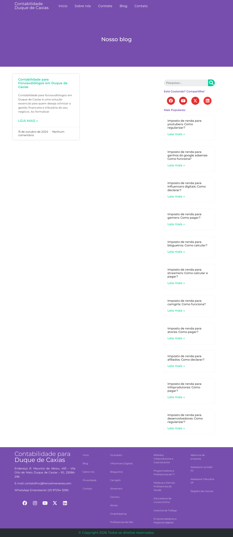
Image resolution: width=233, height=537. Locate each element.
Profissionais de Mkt (121, 522)
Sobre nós (83, 6)
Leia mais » (28, 121)
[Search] (211, 82)
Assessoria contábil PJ (201, 469)
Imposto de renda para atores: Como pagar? (184, 330)
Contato (141, 6)
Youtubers (116, 455)
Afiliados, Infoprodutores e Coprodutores (163, 459)
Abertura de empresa (198, 457)
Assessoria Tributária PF (202, 481)
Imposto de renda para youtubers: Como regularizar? (184, 124)
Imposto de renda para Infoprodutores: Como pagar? (184, 387)
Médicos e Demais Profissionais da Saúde (164, 486)
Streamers (116, 488)
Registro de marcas (202, 491)
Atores (114, 505)
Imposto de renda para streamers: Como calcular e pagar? (187, 273)
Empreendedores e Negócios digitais (165, 520)
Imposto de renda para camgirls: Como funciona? (186, 302)
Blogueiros (116, 471)
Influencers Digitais (121, 463)
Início (63, 6)
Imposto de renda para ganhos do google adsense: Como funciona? (187, 155)
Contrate (105, 6)
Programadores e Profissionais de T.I (164, 472)
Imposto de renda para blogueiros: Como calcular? (187, 243)
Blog (123, 6)
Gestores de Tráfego (165, 510)
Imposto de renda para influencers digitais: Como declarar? (186, 186)
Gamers (114, 496)
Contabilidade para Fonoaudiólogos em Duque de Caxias (43, 83)
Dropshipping (118, 513)
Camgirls (115, 480)
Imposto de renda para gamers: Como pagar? (184, 215)
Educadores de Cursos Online (162, 500)
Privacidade (89, 480)
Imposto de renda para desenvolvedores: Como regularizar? (185, 418)
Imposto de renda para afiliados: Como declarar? (185, 357)
